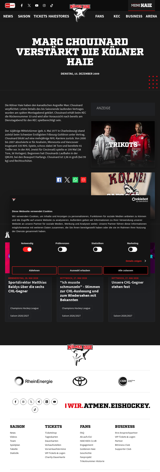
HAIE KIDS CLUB (88, 440)
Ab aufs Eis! (86, 436)
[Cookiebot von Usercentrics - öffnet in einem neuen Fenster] (134, 200)
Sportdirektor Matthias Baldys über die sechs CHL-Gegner (27, 286)
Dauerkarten (51, 440)
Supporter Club (123, 448)
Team (13, 440)
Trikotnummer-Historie (92, 461)
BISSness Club (122, 444)
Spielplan (15, 444)
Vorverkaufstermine (55, 448)
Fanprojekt (85, 457)
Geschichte (86, 453)
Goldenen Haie (87, 448)
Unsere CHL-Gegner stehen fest (128, 284)
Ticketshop (51, 432)
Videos (13, 436)
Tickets (40, 16)
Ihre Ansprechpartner (126, 432)
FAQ (82, 432)
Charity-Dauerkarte (55, 457)
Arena (151, 16)
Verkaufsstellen (53, 444)
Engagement (86, 444)
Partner (119, 440)
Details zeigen (134, 261)
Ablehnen (34, 270)
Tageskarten (51, 436)
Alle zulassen (125, 270)
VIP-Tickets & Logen (55, 453)
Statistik (14, 453)
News (13, 432)
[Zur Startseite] (80, 12)
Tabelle (14, 448)
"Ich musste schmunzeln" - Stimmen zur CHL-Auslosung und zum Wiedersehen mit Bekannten (80, 291)
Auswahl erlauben (80, 270)
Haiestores (58, 16)
